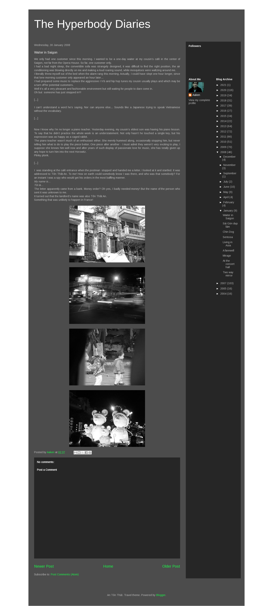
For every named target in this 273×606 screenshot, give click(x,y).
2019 (223, 95)
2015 (223, 115)
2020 (223, 90)
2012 (223, 131)
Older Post (171, 566)
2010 (223, 141)
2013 (223, 126)
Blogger (160, 595)
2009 (223, 147)
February (228, 202)
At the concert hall (229, 264)
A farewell (228, 250)
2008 (223, 152)
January (228, 210)
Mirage (227, 255)
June (226, 186)
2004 (223, 293)
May (226, 192)
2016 (223, 110)
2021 (223, 84)
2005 (223, 288)
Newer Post (44, 566)
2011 (223, 136)
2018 (223, 100)
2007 (223, 283)
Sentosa (228, 237)
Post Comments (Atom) (65, 574)
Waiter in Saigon (228, 217)
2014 (223, 121)
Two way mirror (228, 274)
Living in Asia (227, 244)
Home (108, 566)
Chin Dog (228, 231)
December (229, 156)
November (229, 164)
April (226, 197)
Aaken (196, 94)
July (226, 181)
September (229, 173)
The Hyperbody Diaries (92, 24)
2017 (223, 105)
